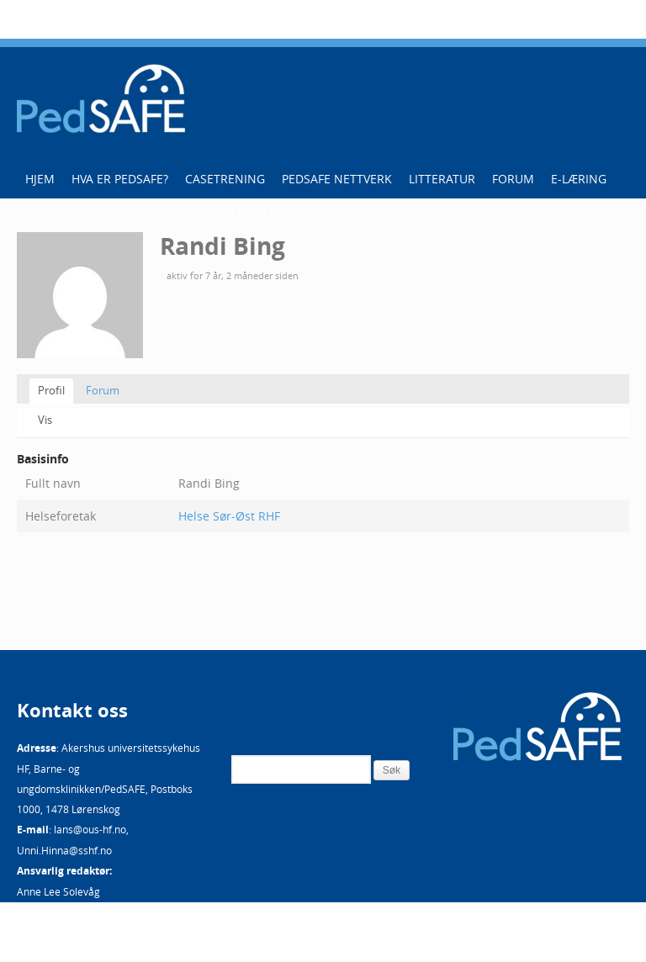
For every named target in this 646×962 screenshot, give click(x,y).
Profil (51, 390)
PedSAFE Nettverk (337, 179)
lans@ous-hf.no (90, 829)
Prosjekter (59, 214)
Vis (45, 419)
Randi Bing (222, 246)
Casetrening (225, 179)
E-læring (578, 179)
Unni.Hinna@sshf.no (64, 850)
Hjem (40, 179)
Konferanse (149, 214)
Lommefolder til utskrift (286, 214)
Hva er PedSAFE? (119, 179)
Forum (513, 179)
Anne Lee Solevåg (58, 891)
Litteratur (442, 179)
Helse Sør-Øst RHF (229, 516)
